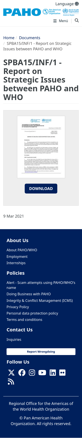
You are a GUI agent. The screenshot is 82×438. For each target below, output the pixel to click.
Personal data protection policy (32, 313)
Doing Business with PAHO (29, 294)
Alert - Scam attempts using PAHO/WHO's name (41, 285)
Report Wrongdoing (41, 352)
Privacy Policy (18, 306)
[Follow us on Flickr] (62, 374)
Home (8, 37)
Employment (17, 256)
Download (41, 188)
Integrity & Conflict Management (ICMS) (40, 300)
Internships (16, 262)
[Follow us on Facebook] (21, 374)
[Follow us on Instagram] (32, 374)
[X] (11, 374)
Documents (29, 37)
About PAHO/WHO (22, 250)
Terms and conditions (24, 319)
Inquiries (14, 339)
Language (67, 3)
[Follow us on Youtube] (42, 374)
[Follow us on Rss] (11, 382)
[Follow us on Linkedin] (53, 374)
